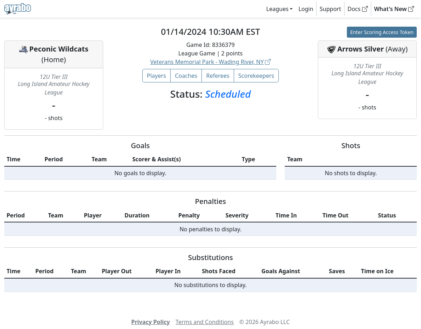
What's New (394, 9)
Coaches (186, 76)
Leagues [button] (277, 9)
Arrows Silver (360, 49)
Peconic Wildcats (59, 49)
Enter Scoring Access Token (382, 32)
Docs (358, 9)
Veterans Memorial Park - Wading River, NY (210, 62)
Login (305, 9)
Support (330, 9)
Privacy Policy (150, 322)
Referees (217, 76)
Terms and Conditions (205, 322)
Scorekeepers (256, 76)
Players (156, 76)
